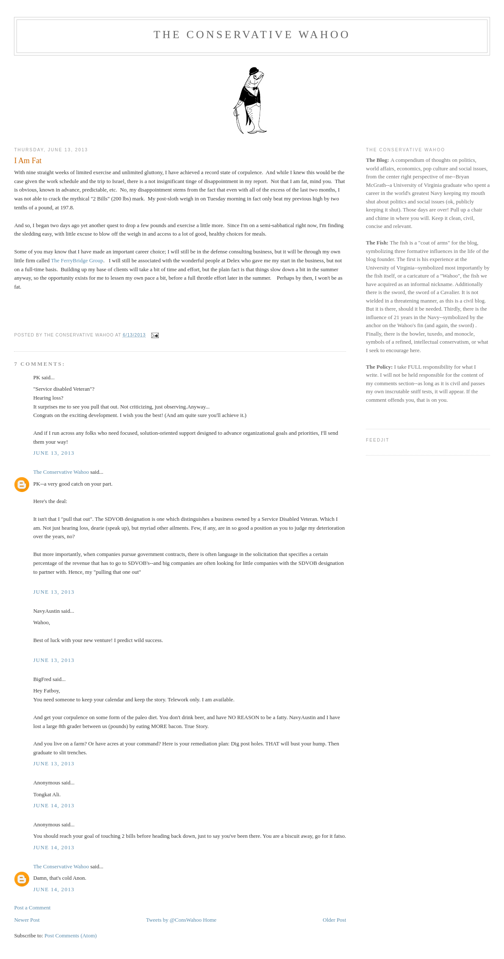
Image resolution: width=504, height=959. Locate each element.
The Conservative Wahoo (251, 34)
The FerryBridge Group (77, 260)
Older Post (334, 920)
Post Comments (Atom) (70, 935)
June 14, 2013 (53, 805)
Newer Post (26, 920)
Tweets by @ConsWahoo (174, 920)
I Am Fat (28, 160)
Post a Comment (32, 907)
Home (209, 920)
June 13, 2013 (53, 453)
